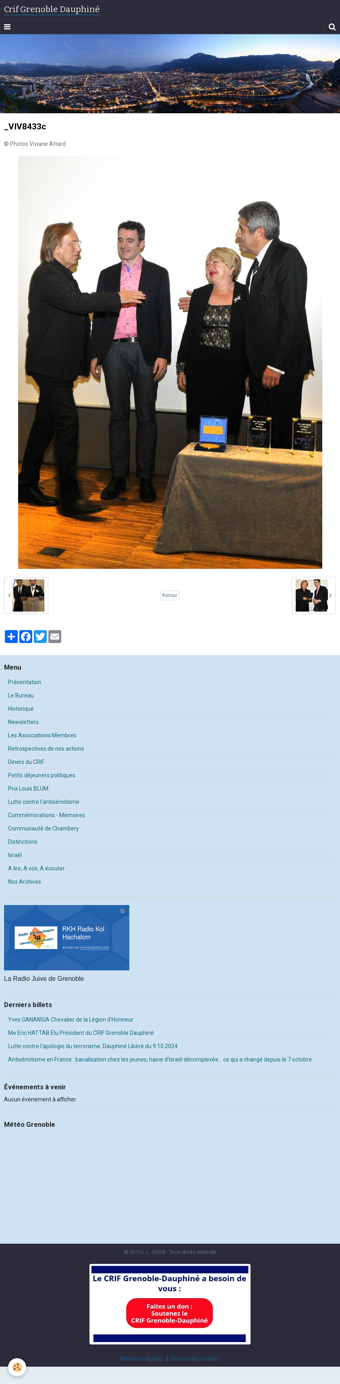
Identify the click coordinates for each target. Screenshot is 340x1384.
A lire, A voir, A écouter (36, 868)
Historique (21, 709)
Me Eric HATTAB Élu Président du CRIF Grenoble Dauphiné (81, 1033)
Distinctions (22, 842)
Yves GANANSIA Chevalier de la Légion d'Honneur (70, 1019)
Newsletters (23, 722)
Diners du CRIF (26, 762)
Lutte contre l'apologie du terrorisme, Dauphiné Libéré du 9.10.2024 (93, 1046)
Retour (169, 595)
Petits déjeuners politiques (41, 775)
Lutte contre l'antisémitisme (43, 802)
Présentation (24, 682)
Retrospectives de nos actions (46, 748)
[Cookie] (17, 1367)
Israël (15, 855)
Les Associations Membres (42, 735)
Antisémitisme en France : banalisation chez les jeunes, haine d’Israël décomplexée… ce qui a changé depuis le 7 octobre (160, 1059)
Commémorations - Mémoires (46, 815)
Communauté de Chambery (43, 828)
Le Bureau (21, 695)
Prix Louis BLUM (28, 788)
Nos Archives (24, 881)
